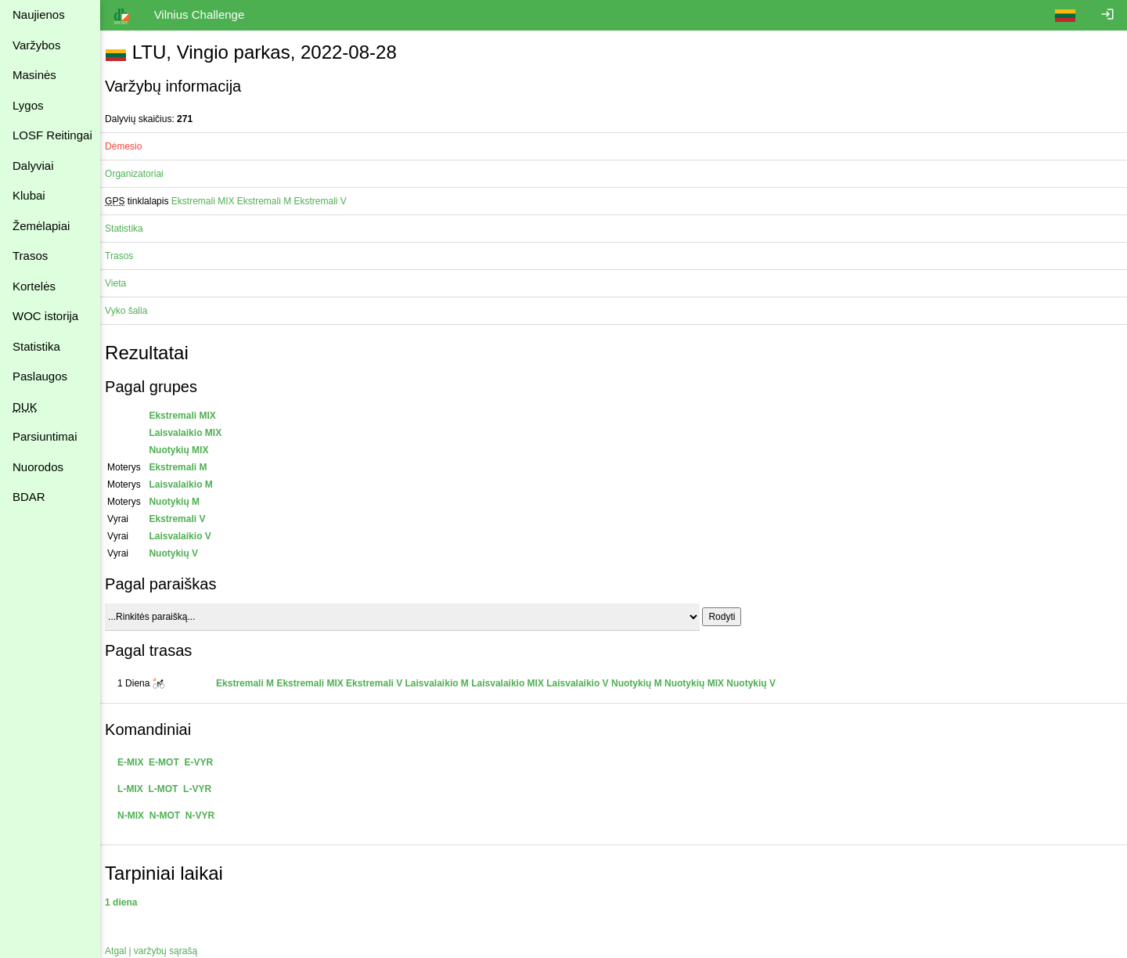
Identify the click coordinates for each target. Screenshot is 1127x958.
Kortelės (34, 286)
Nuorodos (38, 467)
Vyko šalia (134, 310)
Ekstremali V (327, 201)
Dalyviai (33, 165)
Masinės (34, 74)
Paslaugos (40, 376)
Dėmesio (131, 146)
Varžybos (36, 45)
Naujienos (39, 14)
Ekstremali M (272, 201)
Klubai (29, 195)
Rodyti (729, 616)
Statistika (36, 346)
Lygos (28, 105)
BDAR (29, 496)
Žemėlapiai (41, 225)
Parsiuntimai (45, 436)
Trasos (30, 255)
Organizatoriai (142, 173)
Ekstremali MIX (211, 201)
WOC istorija (45, 315)
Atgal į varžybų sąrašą (159, 950)
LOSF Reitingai (52, 135)
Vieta (123, 283)
